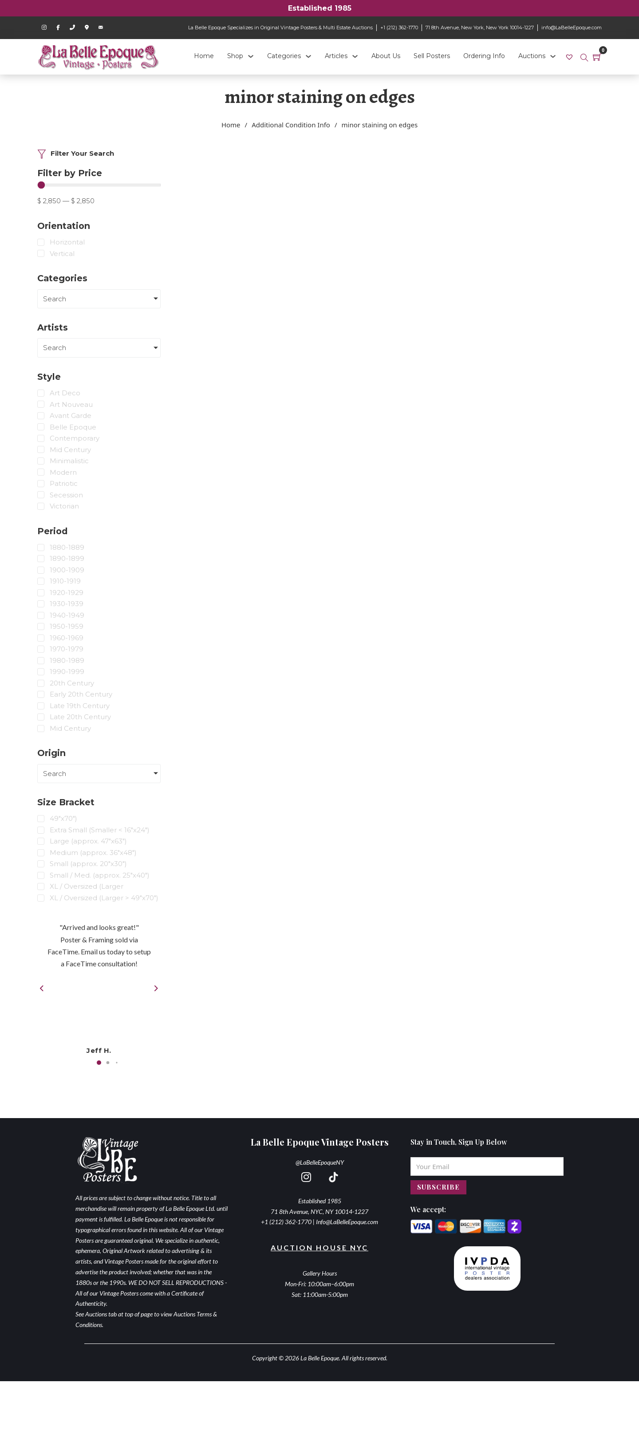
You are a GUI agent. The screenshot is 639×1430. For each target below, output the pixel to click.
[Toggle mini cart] (597, 56)
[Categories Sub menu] (308, 56)
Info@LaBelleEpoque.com (347, 1221)
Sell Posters (432, 56)
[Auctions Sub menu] (553, 56)
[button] (99, 1062)
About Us (385, 56)
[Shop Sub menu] (251, 56)
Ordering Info (484, 56)
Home (204, 56)
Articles (336, 56)
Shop (235, 56)
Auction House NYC (319, 1247)
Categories (284, 56)
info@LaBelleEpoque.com (571, 27)
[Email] (487, 1166)
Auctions (531, 56)
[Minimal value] (99, 185)
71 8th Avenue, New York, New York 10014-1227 (480, 27)
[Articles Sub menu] (355, 56)
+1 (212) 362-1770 (399, 27)
